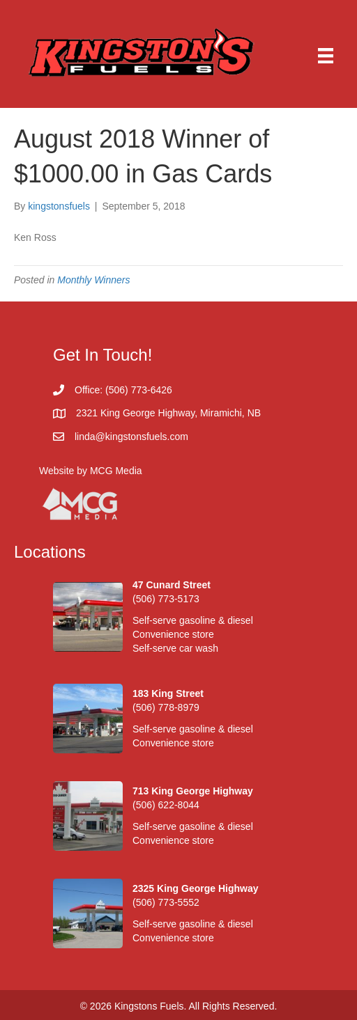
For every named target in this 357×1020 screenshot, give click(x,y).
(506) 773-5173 (165, 598)
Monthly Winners (93, 279)
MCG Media (116, 470)
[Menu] (325, 55)
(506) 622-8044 (165, 804)
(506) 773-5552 (165, 902)
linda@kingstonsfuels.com (131, 436)
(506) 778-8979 (165, 707)
